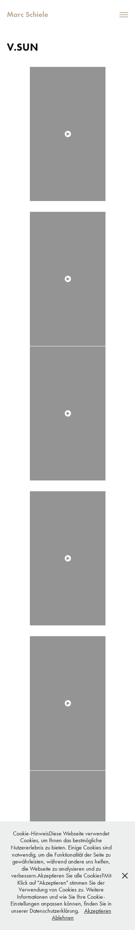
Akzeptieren (97, 910)
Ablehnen (63, 917)
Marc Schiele (27, 14)
